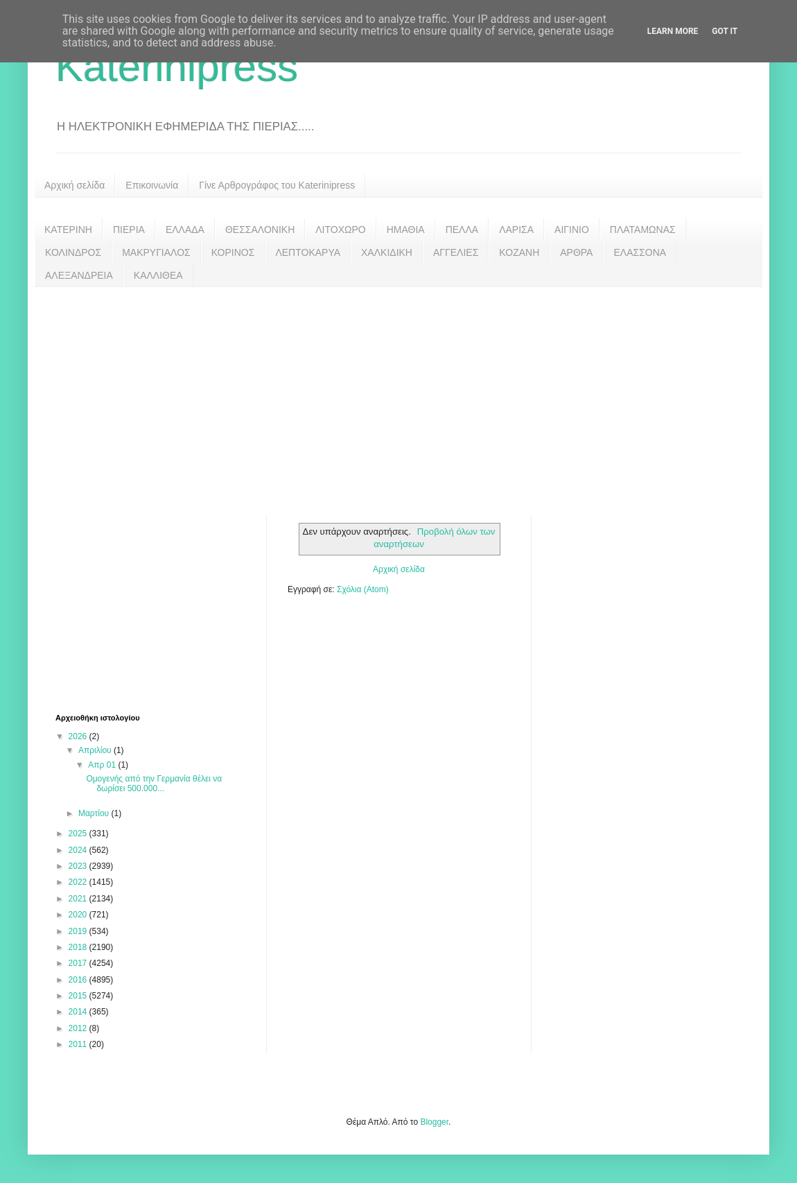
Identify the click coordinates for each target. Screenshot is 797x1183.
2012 (79, 1028)
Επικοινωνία (151, 185)
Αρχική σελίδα (74, 185)
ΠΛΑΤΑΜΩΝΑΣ (643, 229)
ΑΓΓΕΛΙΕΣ (455, 252)
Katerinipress (176, 67)
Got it (724, 31)
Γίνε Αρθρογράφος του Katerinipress (277, 185)
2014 (79, 1012)
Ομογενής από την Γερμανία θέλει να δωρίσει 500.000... (154, 783)
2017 (79, 963)
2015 (79, 996)
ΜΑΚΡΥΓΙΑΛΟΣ (156, 252)
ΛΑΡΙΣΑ (516, 229)
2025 (79, 833)
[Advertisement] (398, 391)
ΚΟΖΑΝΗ (519, 252)
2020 (79, 914)
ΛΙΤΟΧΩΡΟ (340, 229)
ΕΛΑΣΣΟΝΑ (639, 252)
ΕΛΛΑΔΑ (185, 229)
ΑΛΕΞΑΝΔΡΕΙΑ (79, 275)
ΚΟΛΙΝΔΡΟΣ (73, 252)
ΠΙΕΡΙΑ (129, 229)
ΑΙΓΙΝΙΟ (571, 229)
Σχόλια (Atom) (363, 589)
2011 (79, 1044)
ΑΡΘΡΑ (576, 252)
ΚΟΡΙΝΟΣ (233, 252)
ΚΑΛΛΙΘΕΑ (158, 275)
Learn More (673, 31)
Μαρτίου (95, 813)
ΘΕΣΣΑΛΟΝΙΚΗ (260, 229)
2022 (79, 882)
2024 (79, 850)
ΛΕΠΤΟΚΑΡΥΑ (307, 252)
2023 (79, 866)
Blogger (434, 1122)
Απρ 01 (103, 765)
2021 (79, 899)
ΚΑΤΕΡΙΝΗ (68, 229)
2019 (79, 931)
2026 (79, 736)
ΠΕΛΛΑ (462, 229)
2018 (79, 947)
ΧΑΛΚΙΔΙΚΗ (386, 252)
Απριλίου (96, 750)
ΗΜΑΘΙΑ (406, 229)
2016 (79, 980)
